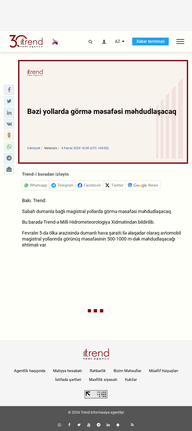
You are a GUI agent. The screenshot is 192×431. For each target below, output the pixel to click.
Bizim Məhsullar (127, 370)
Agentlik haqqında (29, 370)
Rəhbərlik (98, 370)
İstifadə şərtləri (68, 379)
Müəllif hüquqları (163, 370)
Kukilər (131, 379)
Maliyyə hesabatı (67, 370)
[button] (9, 89)
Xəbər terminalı (150, 41)
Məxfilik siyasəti (103, 379)
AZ (117, 41)
